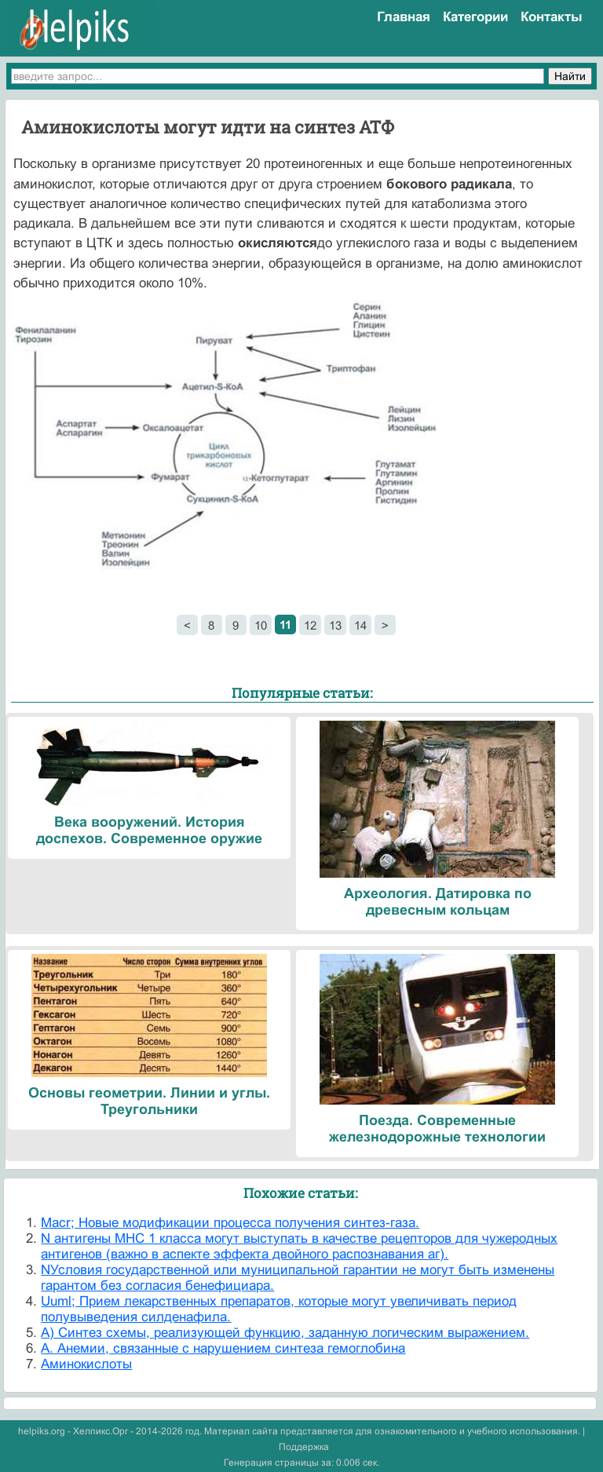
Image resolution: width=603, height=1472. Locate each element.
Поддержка (304, 1446)
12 (310, 625)
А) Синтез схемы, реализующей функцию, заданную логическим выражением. (285, 1332)
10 (260, 625)
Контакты (552, 16)
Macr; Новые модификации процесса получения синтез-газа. (230, 1222)
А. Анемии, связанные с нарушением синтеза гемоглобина (223, 1348)
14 (360, 625)
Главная (403, 16)
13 (335, 625)
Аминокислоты (86, 1364)
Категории (475, 16)
